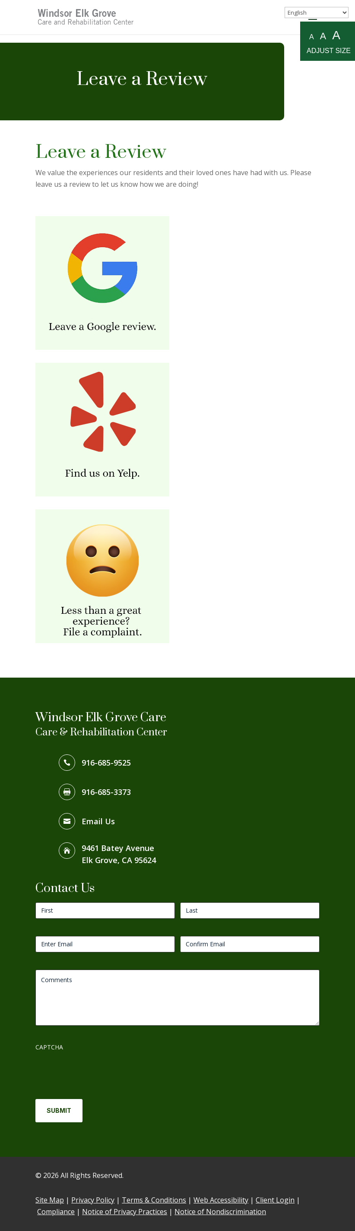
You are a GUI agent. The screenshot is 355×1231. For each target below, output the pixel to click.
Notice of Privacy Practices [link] (124, 1211)
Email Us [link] (98, 821)
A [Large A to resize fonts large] (336, 35)
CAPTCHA (49, 1047)
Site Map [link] (49, 1200)
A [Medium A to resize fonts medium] (323, 36)
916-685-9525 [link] (106, 762)
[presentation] (101, 1072)
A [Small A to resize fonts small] (311, 37)
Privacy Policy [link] (92, 1200)
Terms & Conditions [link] (154, 1200)
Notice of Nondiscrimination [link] (220, 1211)
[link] (86, 16)
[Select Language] (317, 12)
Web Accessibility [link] (220, 1200)
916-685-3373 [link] (106, 792)
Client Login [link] (275, 1200)
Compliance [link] (56, 1211)
